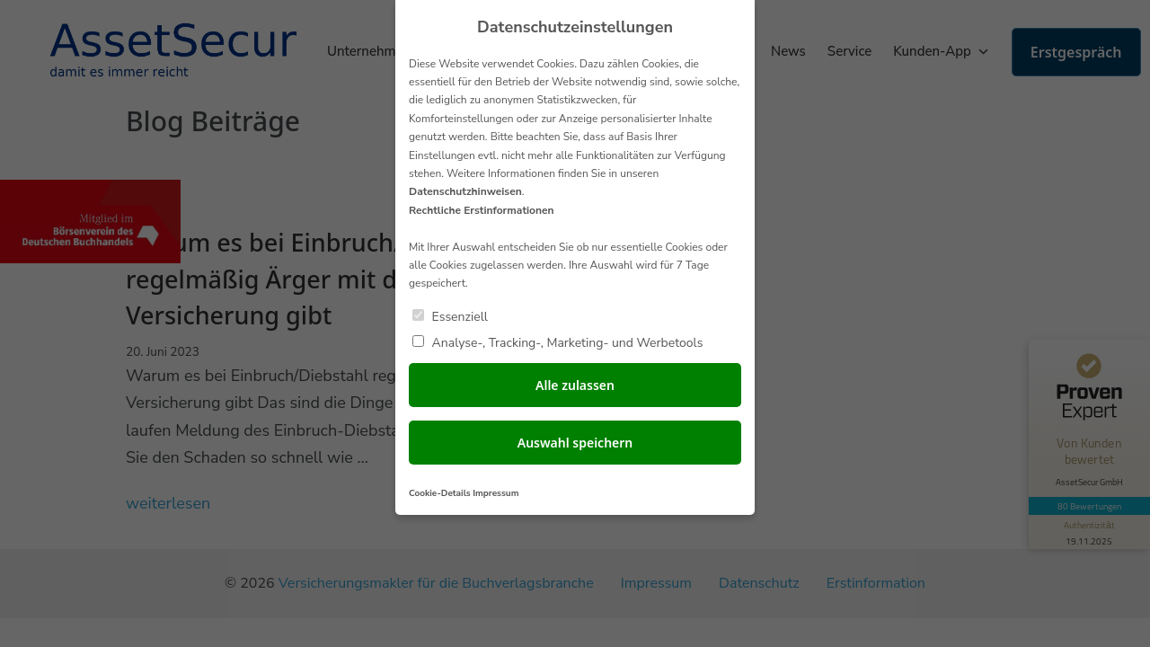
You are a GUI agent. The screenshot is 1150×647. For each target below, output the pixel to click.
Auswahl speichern (575, 442)
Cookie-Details (440, 493)
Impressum (495, 493)
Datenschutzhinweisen (465, 191)
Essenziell (450, 316)
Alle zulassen (575, 385)
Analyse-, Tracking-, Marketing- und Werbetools (557, 342)
